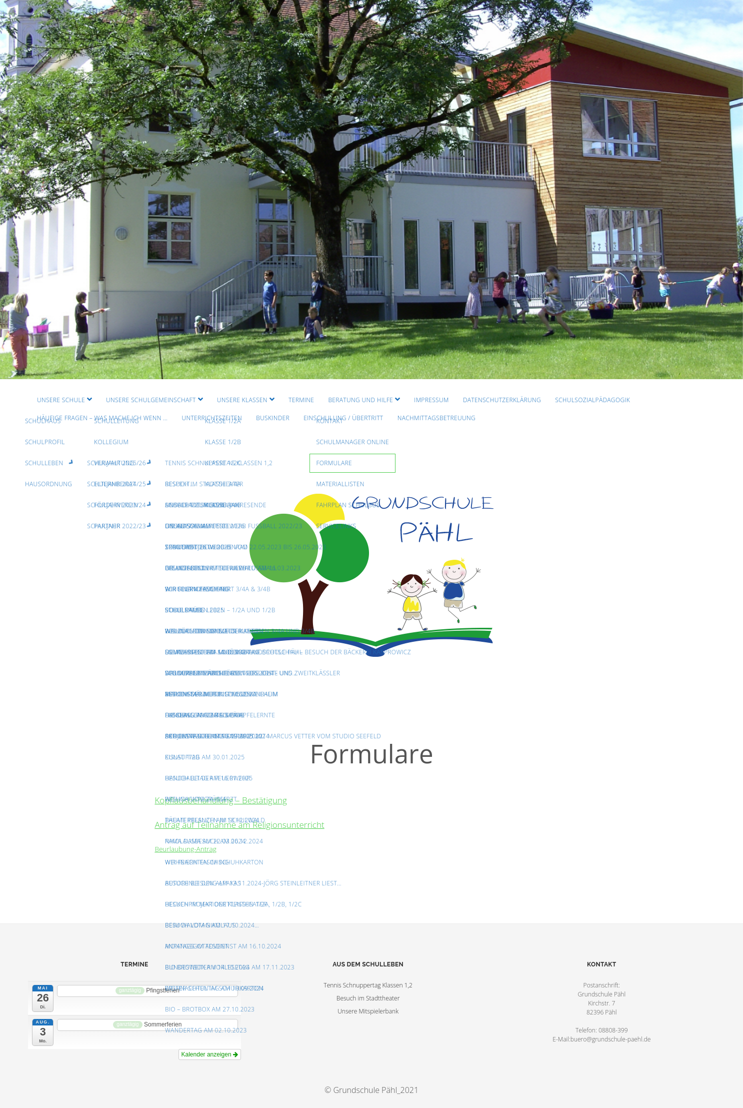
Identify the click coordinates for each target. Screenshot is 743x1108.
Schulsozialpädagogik (592, 400)
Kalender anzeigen (210, 1054)
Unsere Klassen (242, 400)
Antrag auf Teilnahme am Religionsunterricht (239, 824)
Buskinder (273, 418)
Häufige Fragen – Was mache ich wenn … (102, 418)
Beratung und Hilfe (360, 400)
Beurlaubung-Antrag (185, 848)
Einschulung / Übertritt (343, 418)
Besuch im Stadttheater (368, 998)
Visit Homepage (371, 189)
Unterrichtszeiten (212, 418)
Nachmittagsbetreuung (437, 418)
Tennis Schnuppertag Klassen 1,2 (368, 985)
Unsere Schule (61, 400)
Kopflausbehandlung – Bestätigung (220, 800)
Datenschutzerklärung (502, 400)
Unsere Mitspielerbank (368, 1011)
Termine (301, 400)
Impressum (431, 400)
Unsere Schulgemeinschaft (151, 400)
